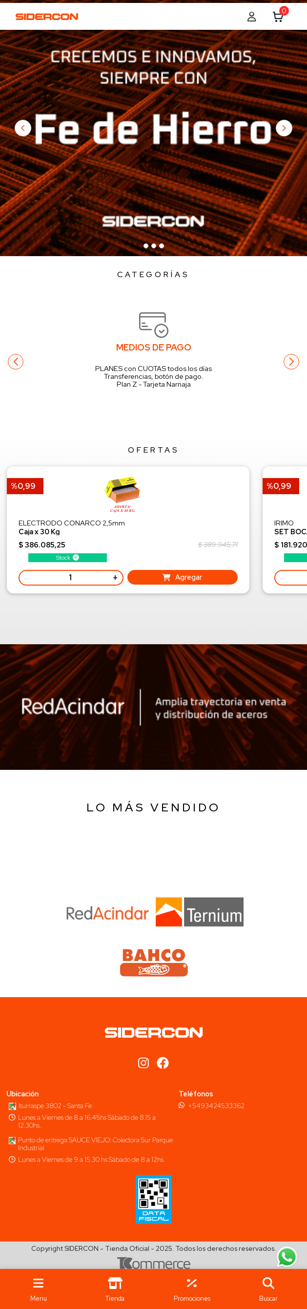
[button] (268, 1289)
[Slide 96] (145, 245)
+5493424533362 (216, 1106)
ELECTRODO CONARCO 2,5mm (72, 527)
